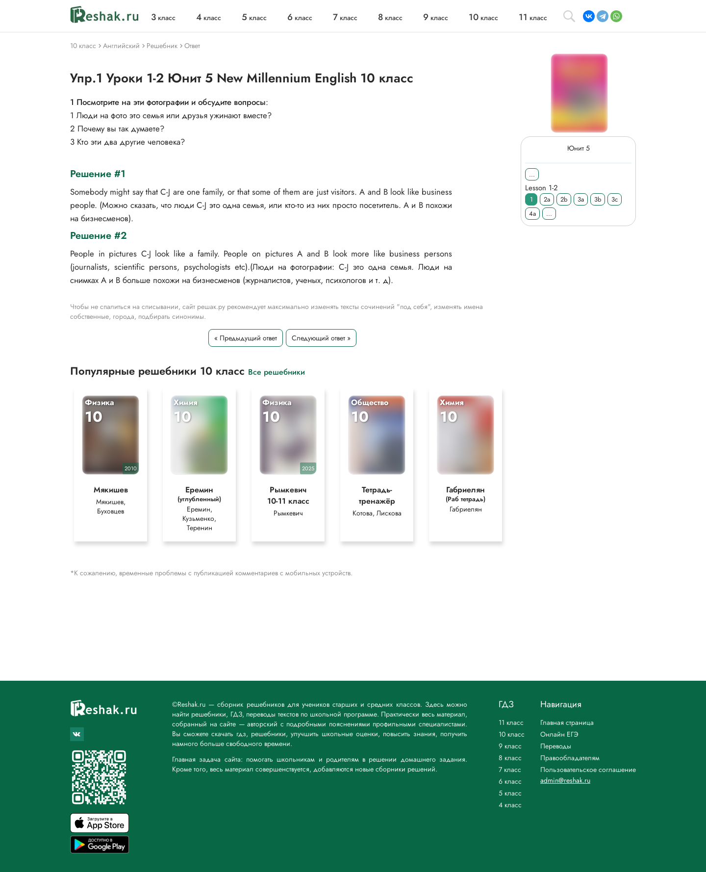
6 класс (510, 781)
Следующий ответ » (321, 338)
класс (163, 18)
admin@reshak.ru (565, 780)
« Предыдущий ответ (245, 338)
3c (614, 199)
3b (597, 199)
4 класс (510, 805)
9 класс (510, 746)
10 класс (512, 734)
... (532, 174)
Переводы (555, 746)
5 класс (510, 793)
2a (547, 199)
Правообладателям (570, 758)
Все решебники (276, 371)
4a (532, 213)
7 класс (510, 769)
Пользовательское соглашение (588, 769)
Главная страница (567, 722)
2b (563, 199)
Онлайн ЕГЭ (559, 734)
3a (581, 199)
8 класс (510, 758)
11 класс (511, 722)
